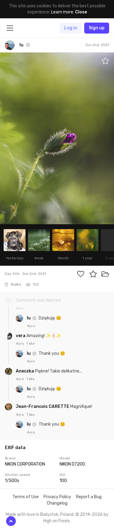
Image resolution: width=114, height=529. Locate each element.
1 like (30, 343)
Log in (70, 28)
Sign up (97, 28)
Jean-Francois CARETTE (43, 406)
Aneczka (25, 371)
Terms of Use (25, 496)
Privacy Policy (57, 496)
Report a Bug (89, 496)
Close (81, 12)
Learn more (62, 12)
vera (21, 335)
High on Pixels (56, 521)
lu (29, 318)
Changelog (57, 503)
